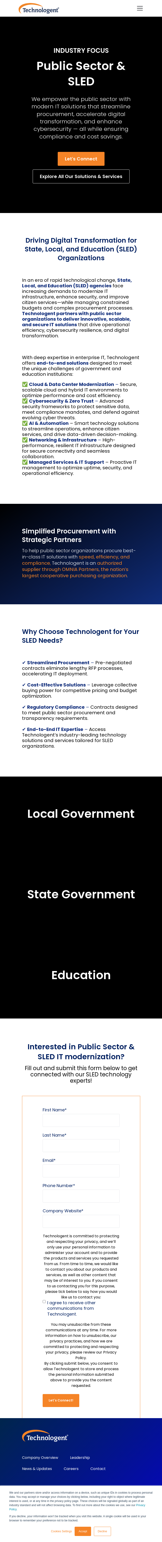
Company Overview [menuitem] (40, 1457)
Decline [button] (102, 1531)
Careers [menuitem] (71, 1468)
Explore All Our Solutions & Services (81, 176)
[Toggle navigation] (139, 8)
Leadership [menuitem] (80, 1457)
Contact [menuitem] (98, 1468)
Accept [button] (83, 1531)
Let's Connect (81, 159)
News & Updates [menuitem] (37, 1468)
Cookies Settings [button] (61, 1531)
